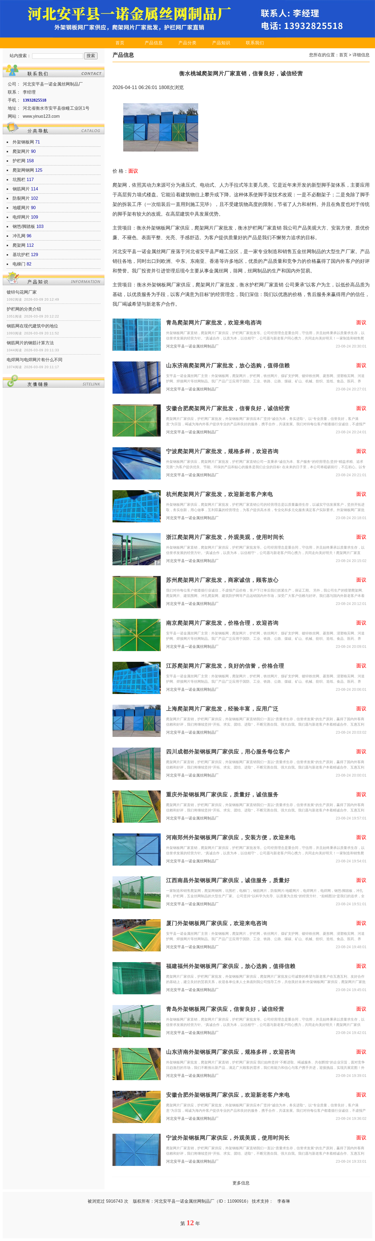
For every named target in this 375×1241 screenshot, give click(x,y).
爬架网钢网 (23, 170)
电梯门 (19, 264)
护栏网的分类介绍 (24, 309)
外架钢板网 (23, 142)
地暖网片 (21, 207)
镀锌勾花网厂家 (22, 292)
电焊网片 (21, 217)
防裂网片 (21, 198)
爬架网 (19, 245)
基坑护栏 (21, 254)
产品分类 (187, 42)
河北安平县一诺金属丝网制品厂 (192, 346)
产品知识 (221, 42)
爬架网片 (21, 151)
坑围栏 (19, 179)
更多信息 (241, 1183)
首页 (120, 42)
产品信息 (154, 42)
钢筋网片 (21, 189)
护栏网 (19, 160)
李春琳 (283, 1201)
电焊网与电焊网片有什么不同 (34, 359)
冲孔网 (19, 236)
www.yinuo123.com (41, 116)
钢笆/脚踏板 (24, 226)
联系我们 (255, 42)
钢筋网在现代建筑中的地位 (32, 326)
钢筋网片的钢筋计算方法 (30, 343)
